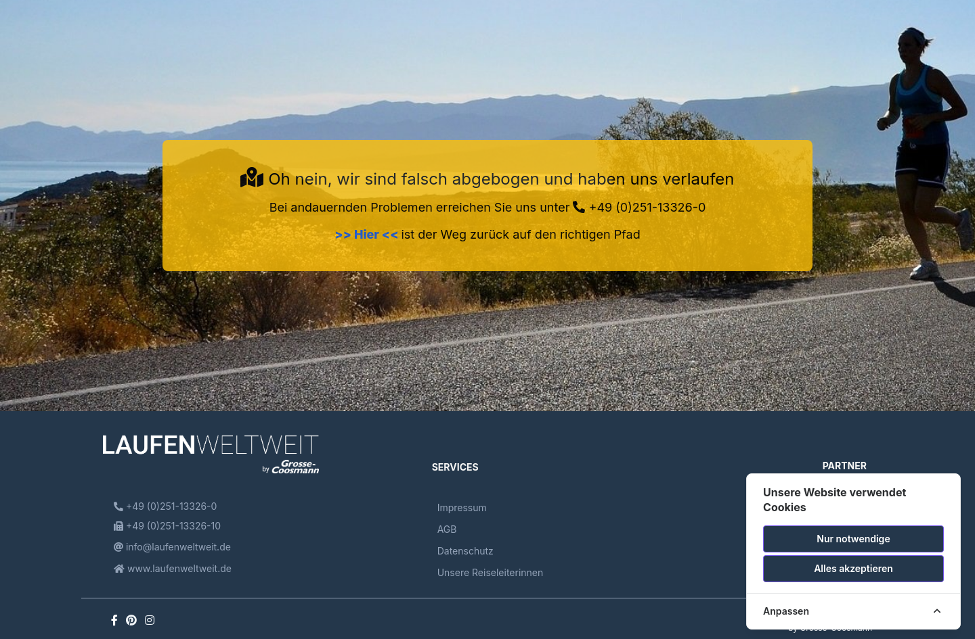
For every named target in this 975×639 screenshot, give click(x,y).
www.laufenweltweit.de (173, 568)
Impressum (462, 507)
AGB (447, 529)
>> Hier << (367, 234)
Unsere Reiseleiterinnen (490, 572)
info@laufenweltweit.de (172, 546)
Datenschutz (465, 551)
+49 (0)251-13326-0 (639, 207)
